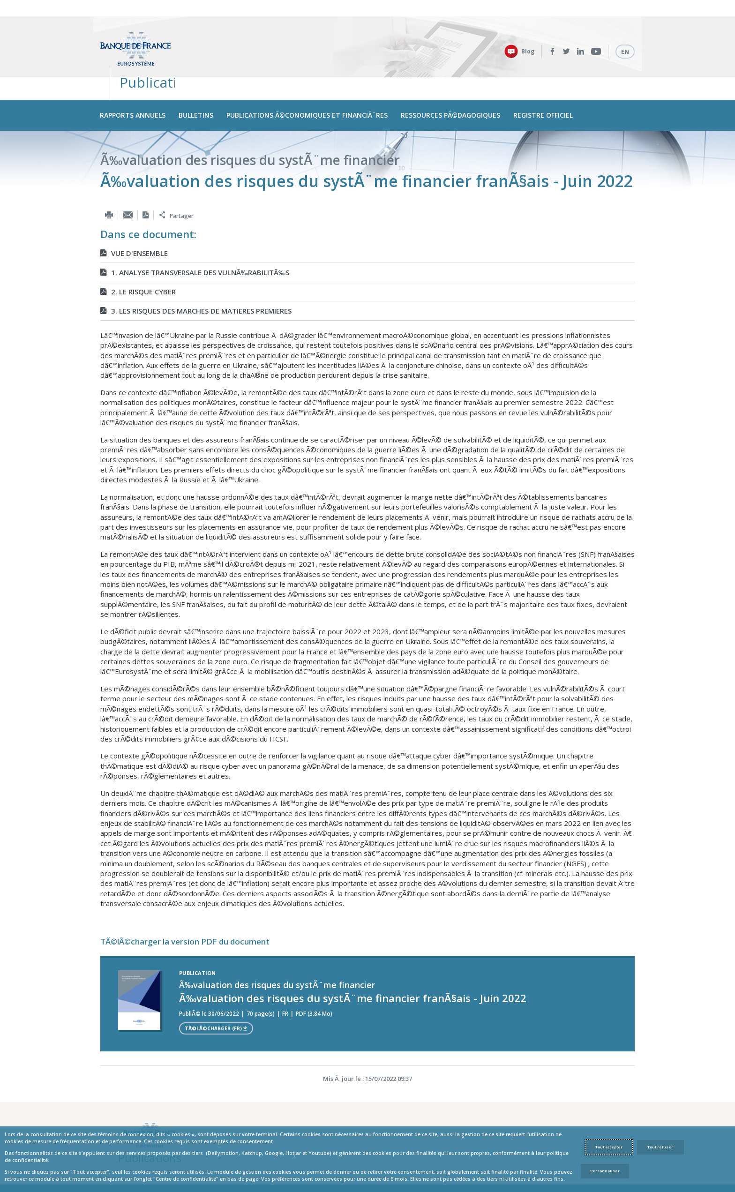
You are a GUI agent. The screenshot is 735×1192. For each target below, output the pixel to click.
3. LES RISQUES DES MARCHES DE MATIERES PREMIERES (196, 272)
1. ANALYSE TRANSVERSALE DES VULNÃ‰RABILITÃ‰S (194, 233)
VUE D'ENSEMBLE (134, 214)
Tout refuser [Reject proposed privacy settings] (660, 1147)
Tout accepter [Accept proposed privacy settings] (608, 1147)
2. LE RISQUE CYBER (138, 252)
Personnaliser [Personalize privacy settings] (605, 1171)
